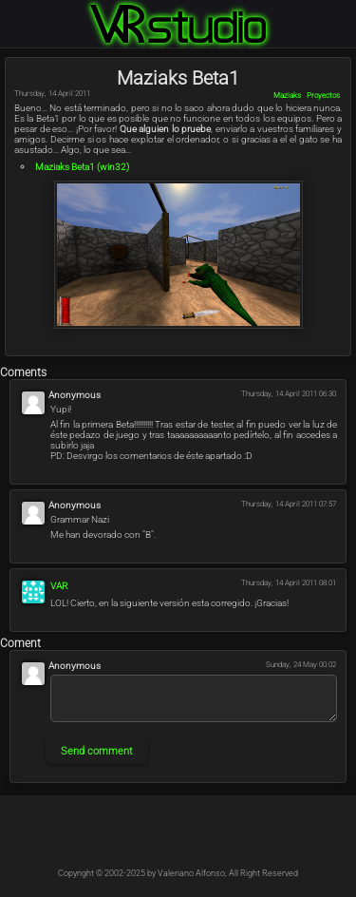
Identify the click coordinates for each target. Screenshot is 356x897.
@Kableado (136, 838)
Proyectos (323, 95)
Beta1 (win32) (82, 167)
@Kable (220, 838)
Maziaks (287, 95)
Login (344, 11)
